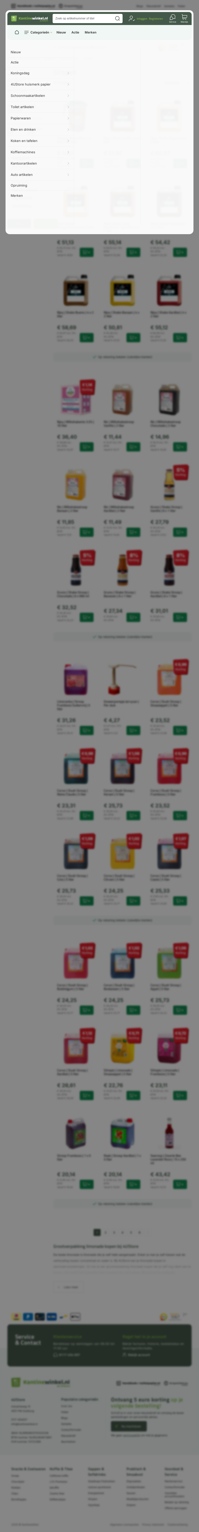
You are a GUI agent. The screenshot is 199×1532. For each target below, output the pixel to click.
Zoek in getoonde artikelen (22, 108)
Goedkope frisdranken (101, 1481)
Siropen (92, 1499)
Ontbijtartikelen (135, 1487)
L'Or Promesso (58, 1481)
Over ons (66, 1406)
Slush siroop (14, 80)
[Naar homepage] (17, 32)
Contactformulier (71, 1429)
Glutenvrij (20, 166)
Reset (45, 224)
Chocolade (17, 1481)
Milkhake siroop (16, 90)
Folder (181, 6)
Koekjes (15, 1487)
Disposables (133, 1481)
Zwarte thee (57, 1493)
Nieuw (61, 32)
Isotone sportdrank (99, 1487)
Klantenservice (67, 1336)
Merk (16, 150)
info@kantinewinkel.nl (24, 1424)
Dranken (49, 58)
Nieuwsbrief (153, 6)
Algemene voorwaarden (124, 1524)
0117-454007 (19, 1419)
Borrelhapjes (18, 1499)
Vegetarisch (22, 198)
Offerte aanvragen (176, 1508)
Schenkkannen (16, 96)
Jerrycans (13, 85)
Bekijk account (139, 1354)
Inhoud (18, 174)
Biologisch (21, 158)
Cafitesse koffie (59, 1475)
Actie (75, 32)
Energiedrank (96, 1493)
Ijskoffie (54, 1487)
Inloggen (142, 18)
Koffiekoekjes (58, 1499)
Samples (169, 6)
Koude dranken (69, 58)
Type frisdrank (24, 190)
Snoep (15, 1475)
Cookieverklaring (177, 1524)
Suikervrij (20, 182)
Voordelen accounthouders (174, 1494)
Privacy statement (153, 1524)
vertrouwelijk (131, 1435)
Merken (90, 32)
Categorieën (39, 32)
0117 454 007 (69, 1354)
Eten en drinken (29, 58)
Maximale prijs (35, 131)
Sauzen (130, 1493)
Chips (14, 1493)
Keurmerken (68, 1441)
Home (10, 58)
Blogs (139, 6)
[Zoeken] (117, 18)
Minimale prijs (14, 131)
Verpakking (21, 206)
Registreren (156, 18)
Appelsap (94, 1504)
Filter (19, 224)
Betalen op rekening (177, 1502)
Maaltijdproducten (137, 1499)
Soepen (131, 1504)
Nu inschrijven (131, 1426)
